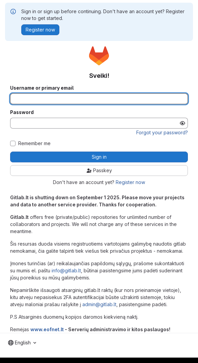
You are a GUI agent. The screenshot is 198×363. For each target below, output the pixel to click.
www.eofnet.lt (47, 329)
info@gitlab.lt (66, 270)
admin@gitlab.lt (99, 304)
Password (22, 112)
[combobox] (22, 343)
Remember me (34, 143)
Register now (130, 182)
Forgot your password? (162, 132)
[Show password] (182, 123)
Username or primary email (42, 88)
